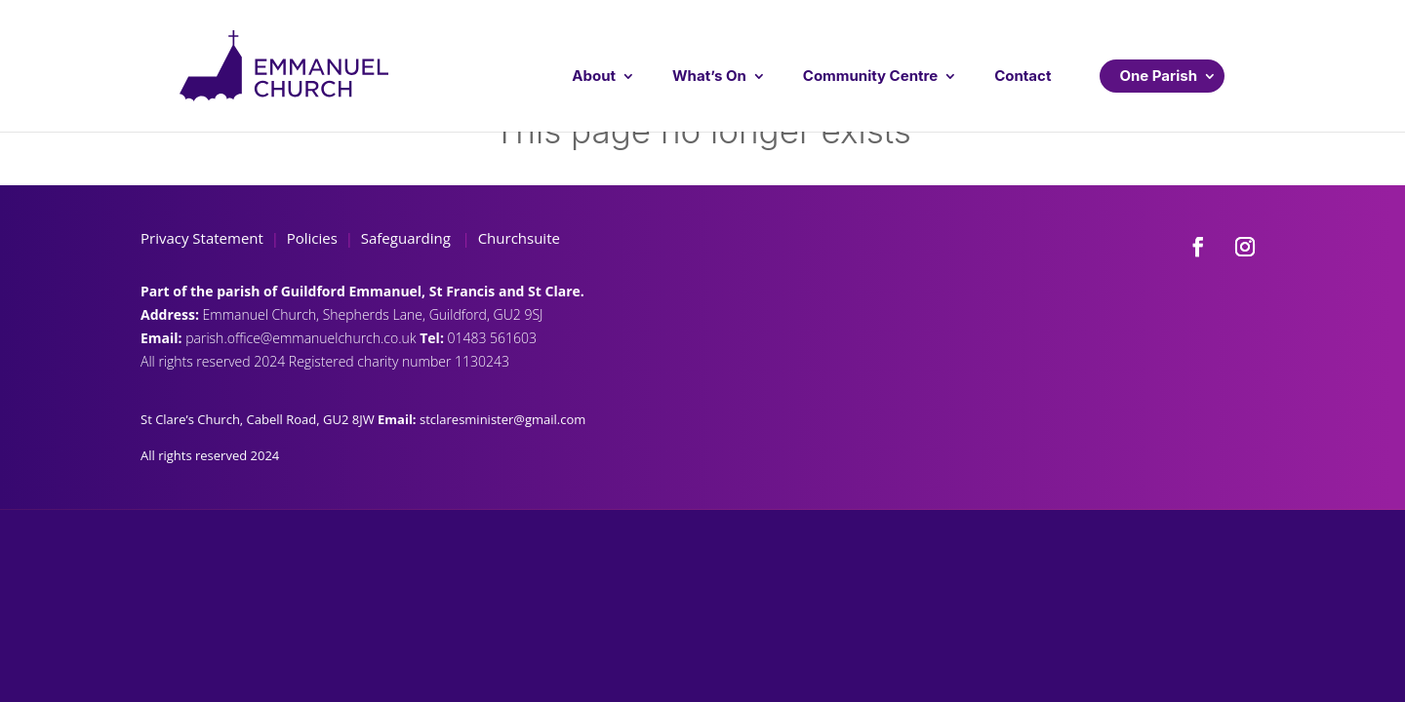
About (594, 75)
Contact (1022, 75)
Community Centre (870, 75)
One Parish (1158, 75)
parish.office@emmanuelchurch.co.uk (302, 338)
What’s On (709, 75)
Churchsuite (517, 238)
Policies (312, 238)
